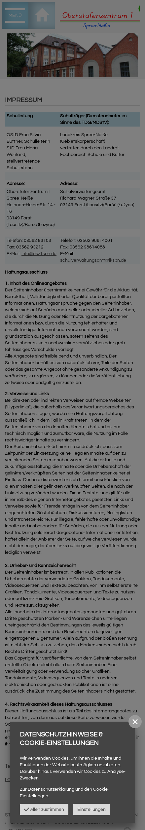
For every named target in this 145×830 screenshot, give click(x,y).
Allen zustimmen (44, 809)
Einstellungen (91, 809)
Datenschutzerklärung (51, 789)
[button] (135, 721)
